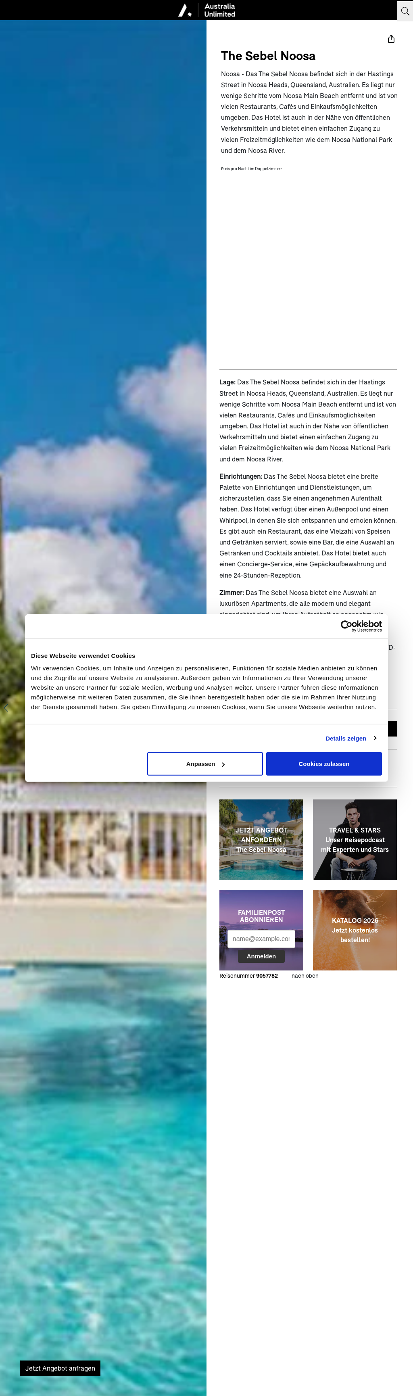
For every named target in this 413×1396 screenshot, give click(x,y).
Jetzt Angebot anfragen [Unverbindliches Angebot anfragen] (60, 1368)
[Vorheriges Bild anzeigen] (6, 708)
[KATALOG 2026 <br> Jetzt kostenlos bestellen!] (355, 930)
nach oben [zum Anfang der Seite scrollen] (305, 975)
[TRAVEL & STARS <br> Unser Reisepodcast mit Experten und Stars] (355, 839)
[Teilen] (391, 38)
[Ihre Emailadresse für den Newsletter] (261, 939)
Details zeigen (345, 738)
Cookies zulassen (324, 763)
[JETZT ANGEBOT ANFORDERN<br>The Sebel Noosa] (261, 839)
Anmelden (261, 956)
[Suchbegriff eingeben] (405, 11)
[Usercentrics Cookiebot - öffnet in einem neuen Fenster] (346, 626)
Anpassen (205, 763)
